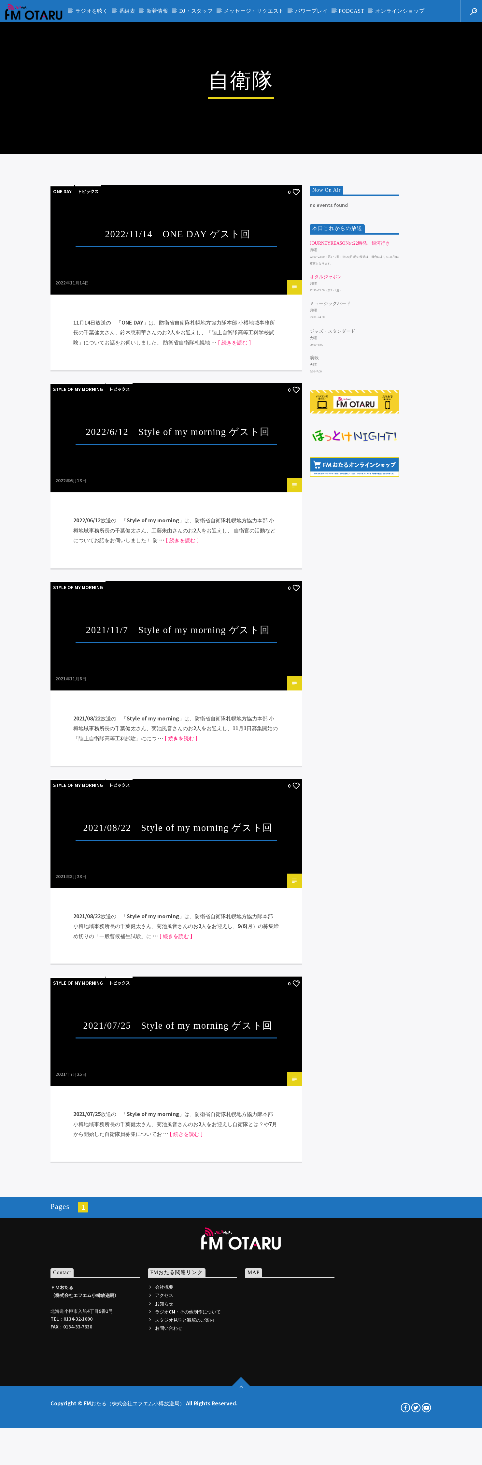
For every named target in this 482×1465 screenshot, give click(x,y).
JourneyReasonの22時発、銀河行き (350, 507)
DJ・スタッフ (196, 11)
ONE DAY (62, 456)
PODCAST (351, 11)
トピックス (88, 456)
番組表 (127, 11)
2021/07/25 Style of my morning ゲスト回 (178, 1290)
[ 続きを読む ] (234, 606)
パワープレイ (311, 11)
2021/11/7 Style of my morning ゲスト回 (178, 894)
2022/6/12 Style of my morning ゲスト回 (178, 696)
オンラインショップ (399, 11)
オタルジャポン (326, 541)
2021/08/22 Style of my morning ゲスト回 (178, 1092)
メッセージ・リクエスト (254, 11)
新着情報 (157, 11)
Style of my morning (78, 654)
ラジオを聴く (91, 11)
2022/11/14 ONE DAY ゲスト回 (177, 498)
